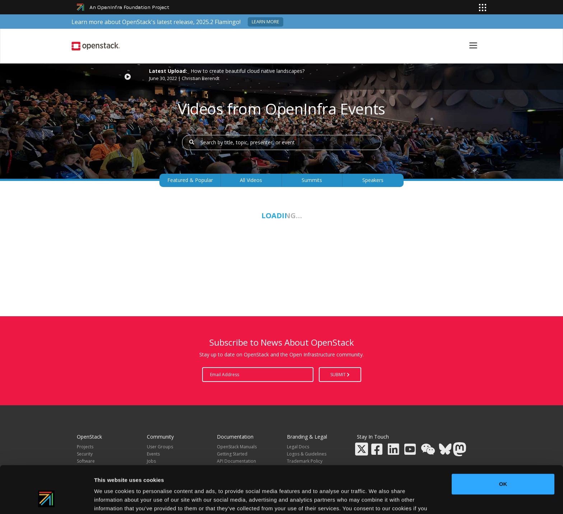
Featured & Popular (190, 180)
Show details (377, 500)
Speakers (372, 180)
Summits (312, 180)
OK (503, 443)
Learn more (265, 22)
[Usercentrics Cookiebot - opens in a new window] (46, 500)
